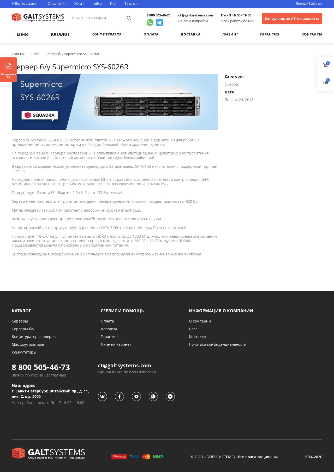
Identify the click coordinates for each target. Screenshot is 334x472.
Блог (113, 4)
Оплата (151, 34)
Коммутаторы (24, 352)
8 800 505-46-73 (158, 15)
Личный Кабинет (309, 4)
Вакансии (132, 4)
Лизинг (230, 34)
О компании (57, 4)
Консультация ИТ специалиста (292, 18)
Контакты (312, 34)
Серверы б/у (23, 328)
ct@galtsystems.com (195, 15)
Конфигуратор (107, 34)
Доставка (190, 34)
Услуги (79, 4)
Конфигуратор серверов (34, 336)
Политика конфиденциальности (217, 344)
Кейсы (97, 4)
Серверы (20, 321)
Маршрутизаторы (28, 344)
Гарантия (269, 34)
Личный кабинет (116, 344)
